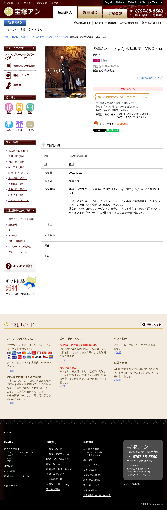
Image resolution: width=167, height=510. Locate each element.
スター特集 (9, 471)
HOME (7, 432)
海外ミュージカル (17, 252)
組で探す (8, 466)
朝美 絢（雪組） (17, 162)
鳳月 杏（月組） (17, 156)
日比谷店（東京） (94, 455)
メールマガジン (91, 465)
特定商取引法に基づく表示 (97, 495)
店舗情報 (88, 442)
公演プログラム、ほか (16, 455)
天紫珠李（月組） (17, 184)
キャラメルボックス (18, 235)
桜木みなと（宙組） (18, 173)
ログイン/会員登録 (132, 484)
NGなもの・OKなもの (57, 459)
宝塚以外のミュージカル (16, 476)
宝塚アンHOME (11, 37)
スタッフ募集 (90, 490)
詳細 (11, 370)
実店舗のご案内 (91, 449)
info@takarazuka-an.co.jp (139, 472)
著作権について (91, 485)
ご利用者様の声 (54, 479)
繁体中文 (120, 2)
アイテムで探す (37, 37)
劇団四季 (13, 224)
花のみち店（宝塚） (95, 452)
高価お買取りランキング (58, 469)
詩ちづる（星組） (17, 195)
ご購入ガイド (84, 22)
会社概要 (87, 460)
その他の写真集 (61, 37)
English (108, 2)
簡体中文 (132, 2)
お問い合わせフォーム (140, 475)
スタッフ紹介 (90, 470)
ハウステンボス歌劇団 (19, 246)
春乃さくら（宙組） (18, 200)
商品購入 (24, 37)
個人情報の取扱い (92, 480)
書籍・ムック (13, 458)
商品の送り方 (53, 464)
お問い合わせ (155, 2)
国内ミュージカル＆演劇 (21, 219)
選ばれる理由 (53, 489)
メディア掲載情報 (92, 475)
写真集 (49, 37)
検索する (15, 23)
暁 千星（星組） (17, 167)
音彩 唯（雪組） (17, 189)
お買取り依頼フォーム (57, 454)
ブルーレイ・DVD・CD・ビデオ (21, 452)
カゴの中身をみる (153, 22)
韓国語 (143, 2)
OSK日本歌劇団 (16, 241)
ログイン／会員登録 (106, 22)
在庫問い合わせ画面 (129, 22)
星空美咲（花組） (17, 178)
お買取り (51, 442)
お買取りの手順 (54, 449)
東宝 (10, 230)
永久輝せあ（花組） (18, 150)
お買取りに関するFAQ (57, 484)
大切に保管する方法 (56, 474)
